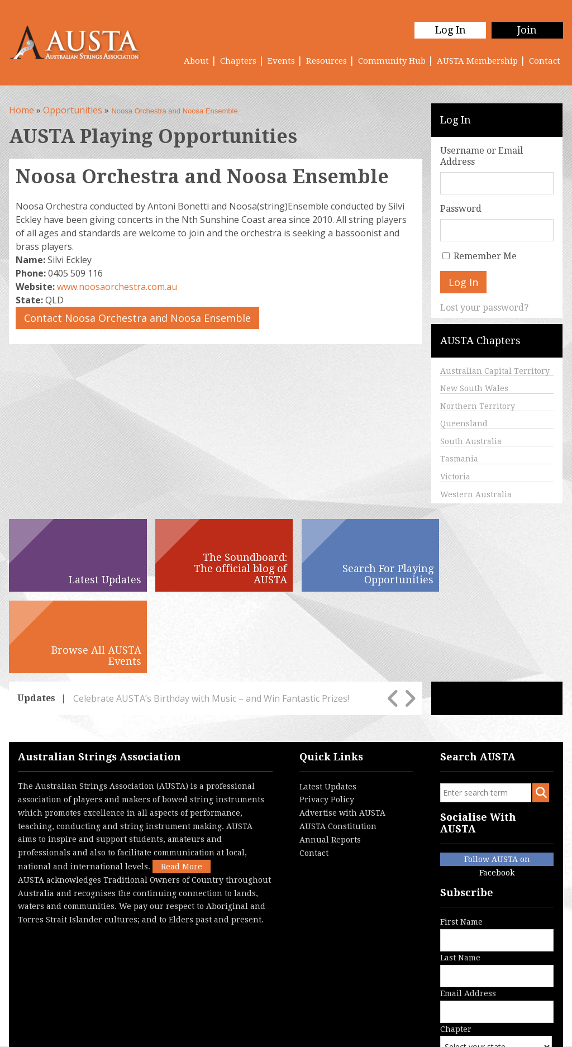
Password (461, 208)
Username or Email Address (481, 156)
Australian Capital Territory (495, 371)
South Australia (471, 441)
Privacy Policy (326, 717)
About (196, 61)
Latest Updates (327, 705)
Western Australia (476, 494)
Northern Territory (477, 406)
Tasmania (459, 458)
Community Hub (392, 61)
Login (245, 1032)
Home (21, 110)
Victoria (455, 476)
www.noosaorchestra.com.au (117, 286)
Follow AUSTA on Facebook (497, 778)
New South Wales (474, 388)
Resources (326, 61)
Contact (544, 61)
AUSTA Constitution (337, 744)
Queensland (464, 423)
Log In (450, 30)
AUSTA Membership (477, 61)
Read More (181, 785)
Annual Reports (330, 758)
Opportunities (72, 110)
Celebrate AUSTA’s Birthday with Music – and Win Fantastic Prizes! (211, 617)
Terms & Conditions (137, 1032)
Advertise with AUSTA (342, 731)
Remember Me (485, 256)
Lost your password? (484, 307)
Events (281, 61)
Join (527, 30)
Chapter (496, 967)
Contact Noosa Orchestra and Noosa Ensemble (137, 318)
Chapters (238, 61)
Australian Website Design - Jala (497, 1021)
